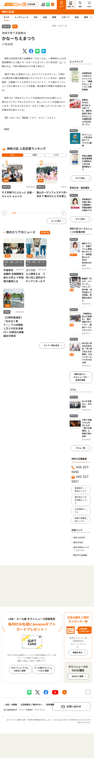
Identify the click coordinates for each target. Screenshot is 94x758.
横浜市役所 (78, 542)
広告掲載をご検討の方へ (31, 704)
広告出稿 (31, 4)
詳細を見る (77, 652)
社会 (45, 17)
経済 (86, 17)
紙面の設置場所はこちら (80, 519)
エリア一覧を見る (51, 345)
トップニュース (21, 17)
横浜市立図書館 (80, 555)
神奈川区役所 (79, 538)
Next (63, 213)
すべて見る (80, 178)
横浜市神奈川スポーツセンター (81, 549)
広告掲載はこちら (80, 510)
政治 (77, 17)
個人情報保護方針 (10, 710)
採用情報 (50, 704)
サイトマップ (40, 710)
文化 (36, 17)
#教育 (6, 129)
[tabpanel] (18, 180)
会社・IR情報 (11, 704)
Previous (4, 213)
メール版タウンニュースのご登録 (43, 669)
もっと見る (56, 221)
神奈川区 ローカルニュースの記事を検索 (80, 377)
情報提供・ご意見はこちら (80, 489)
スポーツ (65, 17)
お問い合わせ (73, 706)
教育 (54, 17)
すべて (6, 17)
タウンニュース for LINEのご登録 (19, 669)
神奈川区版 (8, 11)
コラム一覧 (80, 448)
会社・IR (71, 6)
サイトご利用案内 (26, 710)
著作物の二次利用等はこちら (80, 500)
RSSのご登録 (77, 676)
